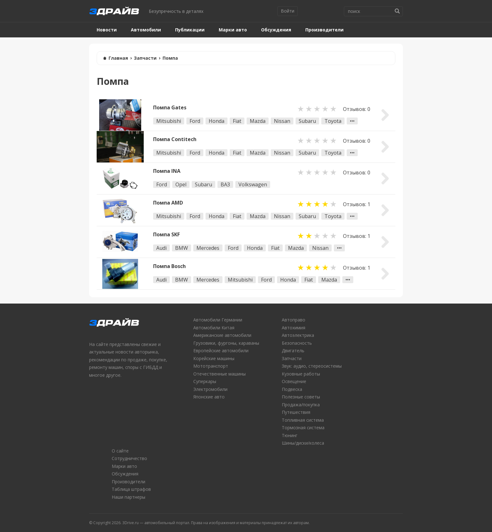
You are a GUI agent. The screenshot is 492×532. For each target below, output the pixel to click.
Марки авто (233, 30)
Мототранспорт (210, 366)
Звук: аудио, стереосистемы (312, 366)
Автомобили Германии (217, 320)
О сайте (120, 451)
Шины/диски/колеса (303, 443)
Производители (324, 30)
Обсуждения (276, 30)
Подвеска (292, 389)
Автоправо (293, 320)
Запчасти (145, 58)
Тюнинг (289, 435)
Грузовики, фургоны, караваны (226, 343)
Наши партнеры (128, 497)
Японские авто (209, 397)
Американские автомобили (222, 335)
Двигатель (293, 351)
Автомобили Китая (213, 328)
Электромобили (210, 389)
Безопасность (297, 343)
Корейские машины (213, 358)
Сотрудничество (129, 458)
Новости (107, 30)
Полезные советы (301, 397)
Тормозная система (303, 428)
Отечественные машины (219, 374)
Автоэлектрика (298, 335)
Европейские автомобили (221, 351)
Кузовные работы (301, 374)
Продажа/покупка (301, 405)
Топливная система (303, 420)
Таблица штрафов (131, 489)
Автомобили (146, 30)
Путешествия (296, 412)
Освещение (294, 381)
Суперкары (204, 381)
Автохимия (293, 328)
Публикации (190, 30)
